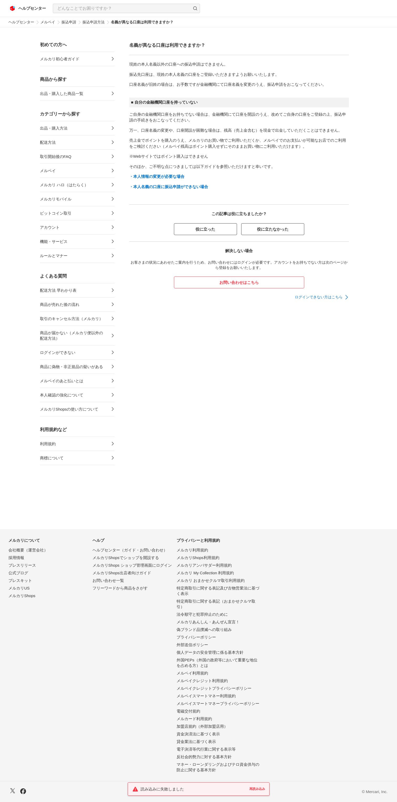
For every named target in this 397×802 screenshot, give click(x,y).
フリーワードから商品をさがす (120, 588)
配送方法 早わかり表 (58, 290)
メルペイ (47, 22)
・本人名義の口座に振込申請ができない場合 (168, 186)
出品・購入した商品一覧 (61, 93)
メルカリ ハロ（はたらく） (64, 185)
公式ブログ (18, 573)
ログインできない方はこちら (319, 297)
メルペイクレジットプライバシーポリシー (214, 688)
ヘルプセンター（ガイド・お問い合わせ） (129, 550)
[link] (322, 297)
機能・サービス (54, 241)
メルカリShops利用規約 (198, 557)
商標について (52, 458)
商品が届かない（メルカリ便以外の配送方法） (71, 336)
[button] (195, 8)
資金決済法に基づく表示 (198, 734)
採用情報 (16, 557)
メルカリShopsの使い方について (69, 409)
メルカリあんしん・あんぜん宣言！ (208, 622)
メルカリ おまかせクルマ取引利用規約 (211, 580)
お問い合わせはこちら (239, 282)
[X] (12, 791)
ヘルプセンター (21, 22)
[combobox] (126, 8)
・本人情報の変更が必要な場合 (156, 176)
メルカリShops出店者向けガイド (121, 573)
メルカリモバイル (55, 199)
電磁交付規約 (188, 711)
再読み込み (257, 789)
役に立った (205, 229)
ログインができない (57, 352)
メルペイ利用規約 (192, 673)
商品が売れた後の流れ (59, 304)
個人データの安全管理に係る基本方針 (210, 652)
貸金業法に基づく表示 (196, 741)
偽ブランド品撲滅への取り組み (204, 629)
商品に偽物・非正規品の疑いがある (71, 366)
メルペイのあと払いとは (61, 381)
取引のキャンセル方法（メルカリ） (71, 318)
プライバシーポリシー (196, 637)
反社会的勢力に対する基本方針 (204, 757)
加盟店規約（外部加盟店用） (202, 726)
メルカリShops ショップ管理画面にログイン (132, 565)
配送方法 (48, 142)
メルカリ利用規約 (192, 550)
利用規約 (48, 444)
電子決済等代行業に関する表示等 (206, 749)
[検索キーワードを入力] (122, 8)
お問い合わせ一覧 (108, 580)
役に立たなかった (272, 229)
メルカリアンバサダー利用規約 (204, 565)
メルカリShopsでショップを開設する (125, 557)
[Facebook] (23, 792)
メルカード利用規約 (194, 718)
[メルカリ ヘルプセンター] (28, 8)
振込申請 (68, 22)
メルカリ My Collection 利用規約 (205, 573)
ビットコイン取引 (55, 213)
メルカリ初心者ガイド (59, 59)
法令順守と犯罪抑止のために (202, 614)
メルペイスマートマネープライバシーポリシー (218, 703)
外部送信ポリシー (192, 644)
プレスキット (20, 580)
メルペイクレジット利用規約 (202, 680)
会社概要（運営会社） (28, 550)
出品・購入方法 (54, 128)
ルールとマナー (54, 255)
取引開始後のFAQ (55, 156)
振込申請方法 (94, 22)
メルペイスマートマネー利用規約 (206, 696)
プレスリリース (22, 565)
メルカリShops (21, 595)
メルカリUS (19, 588)
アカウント (50, 227)
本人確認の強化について (61, 395)
